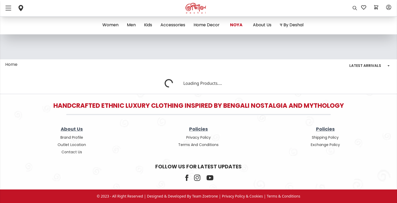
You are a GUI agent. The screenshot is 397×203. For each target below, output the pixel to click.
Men (131, 25)
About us (262, 25)
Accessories (172, 25)
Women (110, 25)
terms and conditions (198, 144)
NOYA (236, 25)
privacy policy (198, 137)
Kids (148, 25)
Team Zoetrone (205, 196)
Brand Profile (71, 137)
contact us (71, 152)
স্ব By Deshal (291, 25)
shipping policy (325, 137)
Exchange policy (325, 144)
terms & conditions (283, 196)
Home (11, 64)
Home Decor (207, 25)
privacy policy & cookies (242, 196)
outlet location (72, 144)
